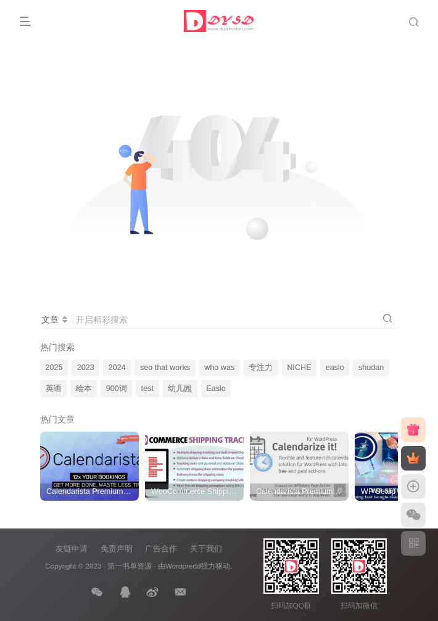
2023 (85, 367)
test (147, 388)
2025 (54, 367)
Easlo (216, 388)
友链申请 (72, 548)
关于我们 (206, 548)
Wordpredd (183, 566)
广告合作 (161, 548)
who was (219, 367)
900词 (116, 388)
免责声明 (117, 548)
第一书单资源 (129, 566)
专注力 (261, 367)
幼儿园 (180, 388)
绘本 (84, 388)
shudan (371, 367)
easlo (335, 367)
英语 (54, 388)
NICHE (299, 367)
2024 (117, 367)
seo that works (165, 367)
